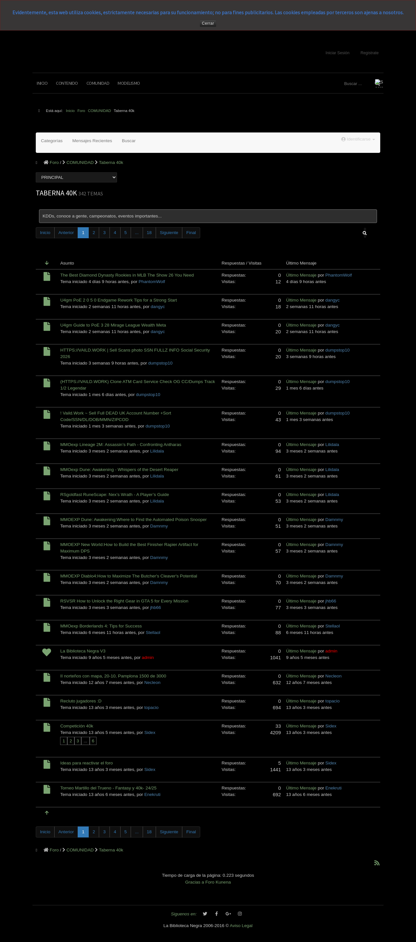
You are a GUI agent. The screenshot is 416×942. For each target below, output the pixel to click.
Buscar (129, 140)
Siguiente (169, 232)
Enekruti (152, 794)
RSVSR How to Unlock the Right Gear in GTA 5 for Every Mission (124, 601)
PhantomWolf (152, 281)
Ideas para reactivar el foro (86, 763)
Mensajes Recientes (92, 140)
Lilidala (157, 451)
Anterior (66, 232)
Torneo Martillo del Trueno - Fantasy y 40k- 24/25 (108, 788)
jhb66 (155, 607)
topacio (151, 707)
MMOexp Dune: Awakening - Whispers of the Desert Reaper (119, 469)
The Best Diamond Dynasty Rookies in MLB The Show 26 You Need (127, 275)
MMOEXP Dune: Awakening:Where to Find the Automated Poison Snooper (133, 519)
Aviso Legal (241, 925)
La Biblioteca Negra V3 (82, 651)
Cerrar (208, 23)
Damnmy (159, 526)
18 (149, 232)
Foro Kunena (218, 882)
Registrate (369, 53)
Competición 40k (76, 726)
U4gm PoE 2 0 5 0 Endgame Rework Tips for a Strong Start (118, 300)
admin (148, 657)
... (136, 232)
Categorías (52, 140)
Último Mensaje (301, 275)
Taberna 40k (56, 192)
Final (191, 232)
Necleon (152, 682)
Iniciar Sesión (337, 53)
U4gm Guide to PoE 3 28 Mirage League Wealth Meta (113, 325)
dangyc (158, 306)
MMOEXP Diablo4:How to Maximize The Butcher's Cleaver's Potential (128, 576)
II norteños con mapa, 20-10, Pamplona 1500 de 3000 (113, 676)
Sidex (149, 732)
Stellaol (153, 632)
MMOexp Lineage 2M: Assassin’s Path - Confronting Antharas (120, 444)
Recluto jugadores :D (80, 701)
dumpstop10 (160, 363)
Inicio (42, 83)
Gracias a (194, 882)
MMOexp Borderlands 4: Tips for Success (101, 626)
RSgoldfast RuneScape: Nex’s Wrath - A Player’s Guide (114, 494)
